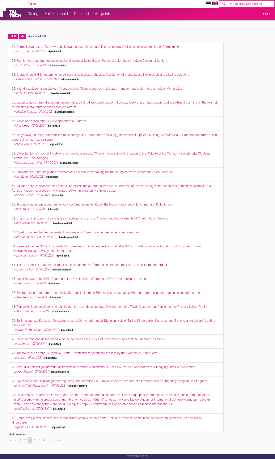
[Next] (53, 440)
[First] (11, 440)
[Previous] (16, 440)
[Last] (58, 440)
